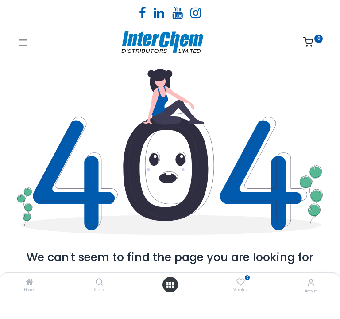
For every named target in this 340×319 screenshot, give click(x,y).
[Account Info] (311, 282)
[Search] (99, 282)
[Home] (29, 282)
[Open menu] (170, 285)
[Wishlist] (240, 282)
